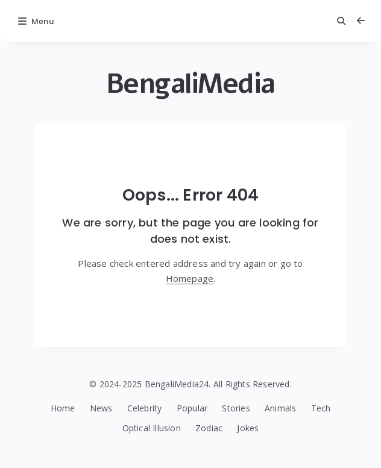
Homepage (190, 278)
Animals (280, 408)
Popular (192, 408)
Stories (236, 408)
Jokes (248, 428)
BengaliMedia (191, 84)
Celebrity (144, 408)
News (101, 408)
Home (63, 408)
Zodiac (208, 428)
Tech (321, 408)
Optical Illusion (151, 428)
